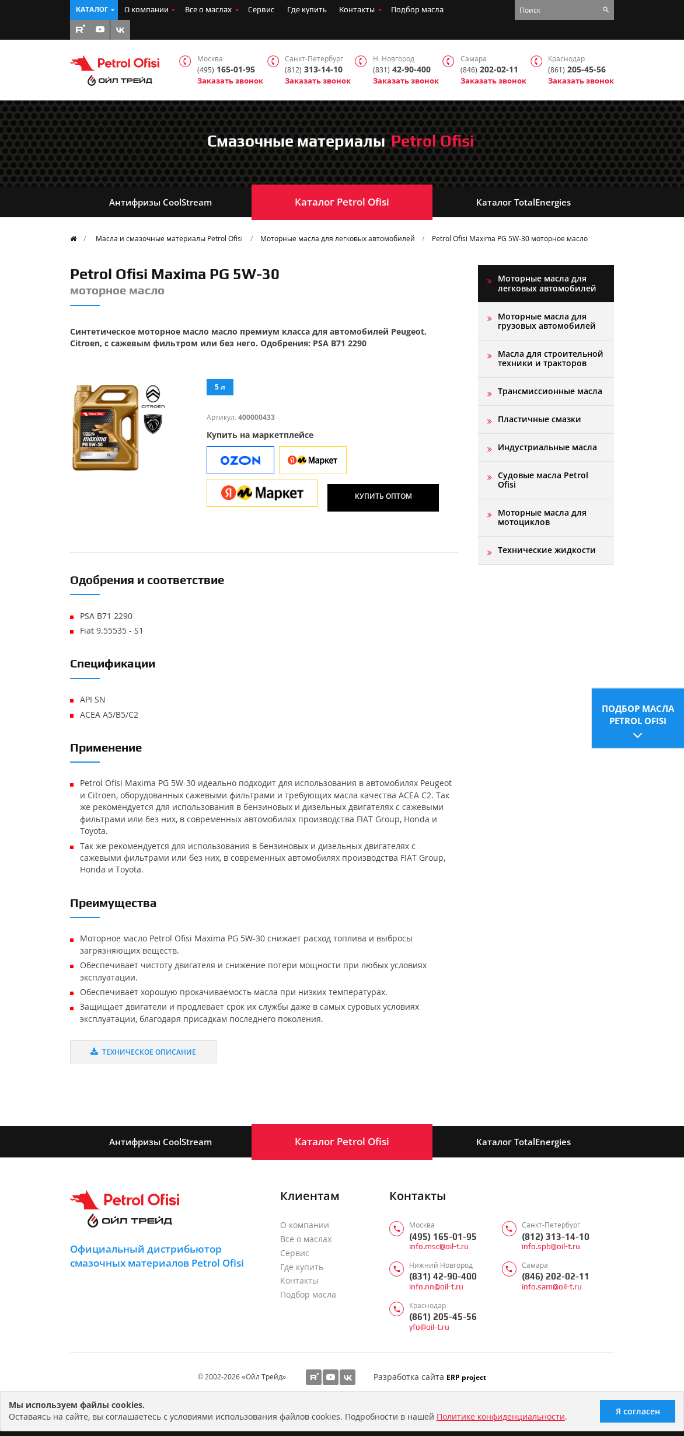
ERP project (466, 1377)
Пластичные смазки (539, 419)
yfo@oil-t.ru (429, 1327)
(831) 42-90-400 (443, 1276)
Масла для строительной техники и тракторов (550, 358)
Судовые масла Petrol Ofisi (543, 480)
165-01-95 (226, 70)
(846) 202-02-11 (555, 1276)
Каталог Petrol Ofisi (342, 201)
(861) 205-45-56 (443, 1317)
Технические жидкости (547, 549)
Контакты (357, 9)
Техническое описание (143, 1051)
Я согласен (638, 1411)
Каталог (92, 9)
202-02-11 (489, 70)
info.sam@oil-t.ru (552, 1286)
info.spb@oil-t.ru (551, 1246)
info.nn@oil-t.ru (436, 1286)
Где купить (307, 9)
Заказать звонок (230, 81)
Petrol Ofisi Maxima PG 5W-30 (510, 238)
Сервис (261, 9)
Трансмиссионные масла (550, 391)
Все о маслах (208, 9)
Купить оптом (383, 495)
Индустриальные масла (547, 447)
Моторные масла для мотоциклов (542, 517)
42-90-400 (402, 70)
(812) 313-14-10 (555, 1237)
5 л (220, 386)
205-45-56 (577, 70)
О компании (146, 9)
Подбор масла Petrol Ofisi (638, 713)
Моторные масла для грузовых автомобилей (547, 321)
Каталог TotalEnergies (523, 202)
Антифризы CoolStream (160, 202)
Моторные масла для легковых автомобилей (337, 238)
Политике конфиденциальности (501, 1416)
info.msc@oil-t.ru (439, 1246)
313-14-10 (314, 70)
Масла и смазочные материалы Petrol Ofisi (169, 238)
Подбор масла (417, 9)
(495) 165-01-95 (443, 1237)
